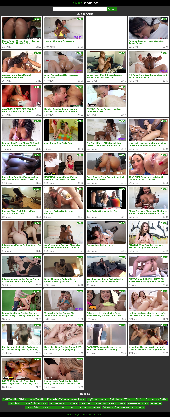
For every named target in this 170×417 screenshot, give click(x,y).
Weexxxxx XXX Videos (138, 403)
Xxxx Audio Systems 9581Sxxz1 (119, 399)
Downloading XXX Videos (132, 407)
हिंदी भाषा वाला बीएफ (111, 407)
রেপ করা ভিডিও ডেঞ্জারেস (37, 407)
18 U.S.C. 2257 (96, 414)
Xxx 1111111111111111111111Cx (65, 407)
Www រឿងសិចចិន (78, 399)
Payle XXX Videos (117, 403)
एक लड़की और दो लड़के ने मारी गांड (22, 403)
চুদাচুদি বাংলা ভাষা (95, 399)
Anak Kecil (43, 403)
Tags (77, 414)
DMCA (84, 414)
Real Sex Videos (57, 403)
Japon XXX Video (37, 399)
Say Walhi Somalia (91, 407)
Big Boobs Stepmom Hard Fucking (151, 399)
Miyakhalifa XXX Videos (58, 399)
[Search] (80, 9)
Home (70, 414)
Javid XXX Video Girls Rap (15, 399)
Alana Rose (155, 403)
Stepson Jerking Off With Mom (93, 403)
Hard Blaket (72, 403)
